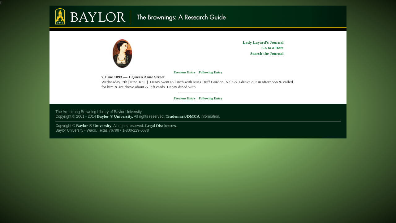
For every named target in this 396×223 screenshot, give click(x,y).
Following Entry (210, 72)
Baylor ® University (93, 125)
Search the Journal (267, 53)
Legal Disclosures (160, 125)
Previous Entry (185, 72)
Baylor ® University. (115, 116)
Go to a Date (272, 48)
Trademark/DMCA (183, 116)
